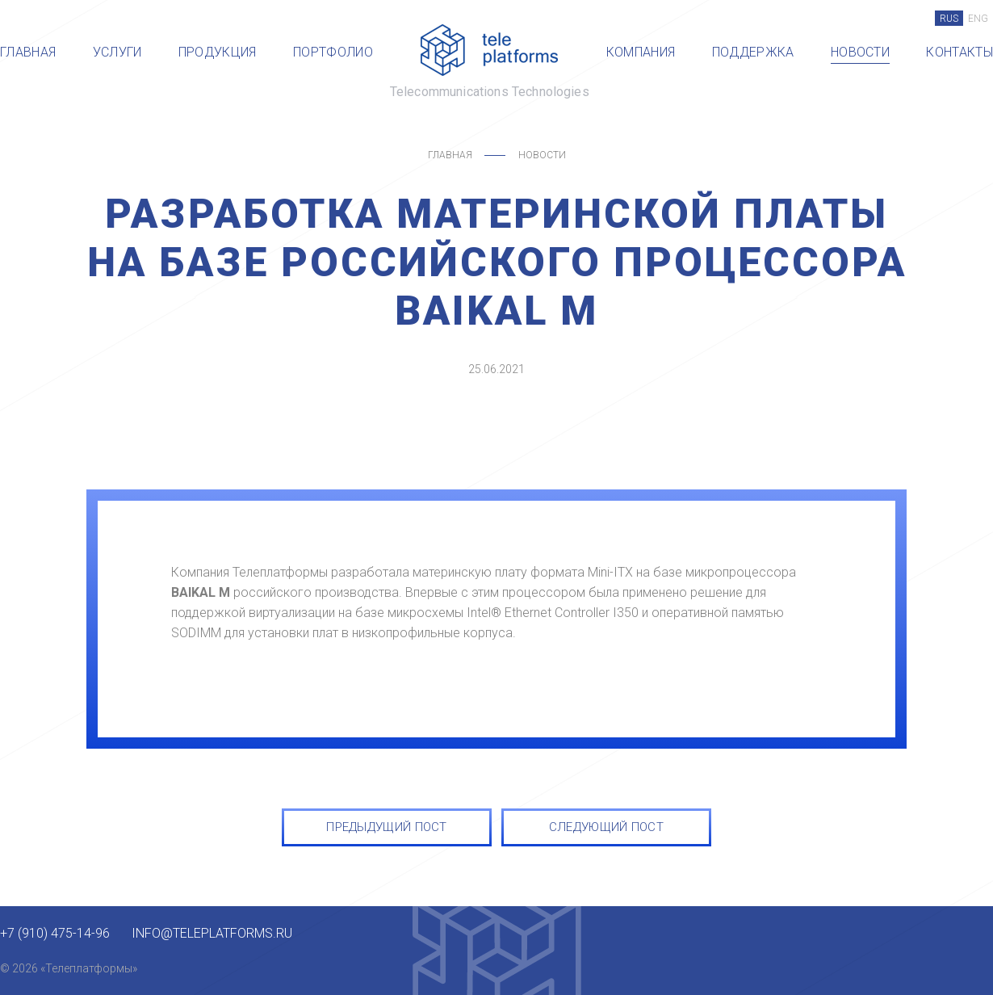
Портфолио (333, 52)
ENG (978, 18)
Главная (28, 52)
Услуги (117, 52)
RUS (949, 18)
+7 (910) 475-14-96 (55, 933)
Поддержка (753, 52)
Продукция (217, 52)
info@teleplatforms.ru (212, 933)
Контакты (959, 52)
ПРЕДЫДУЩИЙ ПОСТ (386, 827)
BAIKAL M (200, 592)
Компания (641, 52)
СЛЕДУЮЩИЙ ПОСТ (606, 827)
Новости (860, 52)
